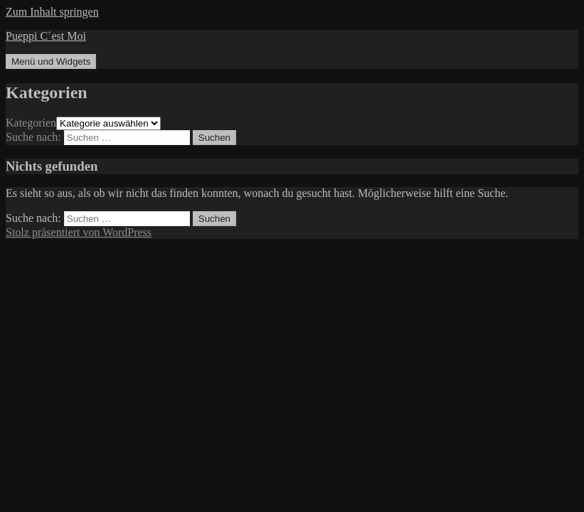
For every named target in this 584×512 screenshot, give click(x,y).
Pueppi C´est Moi (46, 36)
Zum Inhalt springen (52, 12)
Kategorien (31, 123)
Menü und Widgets (50, 61)
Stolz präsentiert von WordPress (79, 232)
